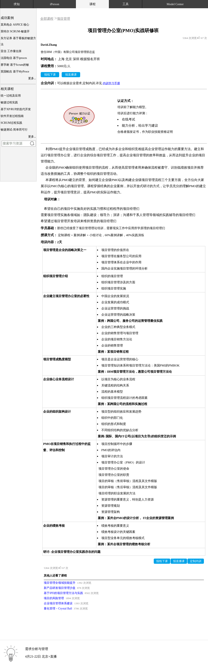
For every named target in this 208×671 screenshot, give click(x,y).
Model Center (175, 4)
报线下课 (50, 74)
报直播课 (71, 74)
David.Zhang (49, 44)
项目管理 (63, 18)
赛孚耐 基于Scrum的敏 (15, 64)
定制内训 (195, 561)
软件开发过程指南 (12, 116)
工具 (125, 4)
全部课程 (46, 18)
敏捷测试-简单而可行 (14, 129)
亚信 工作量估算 (11, 51)
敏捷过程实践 (9, 102)
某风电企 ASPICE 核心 (15, 24)
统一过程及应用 (11, 95)
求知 (17, 4)
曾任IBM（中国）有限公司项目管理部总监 (68, 52)
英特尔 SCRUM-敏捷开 (15, 31)
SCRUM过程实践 (11, 122)
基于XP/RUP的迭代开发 (16, 109)
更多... (32, 78)
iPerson (54, 4)
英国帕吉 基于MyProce (15, 71)
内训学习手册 (111, 83)
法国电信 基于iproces (14, 58)
